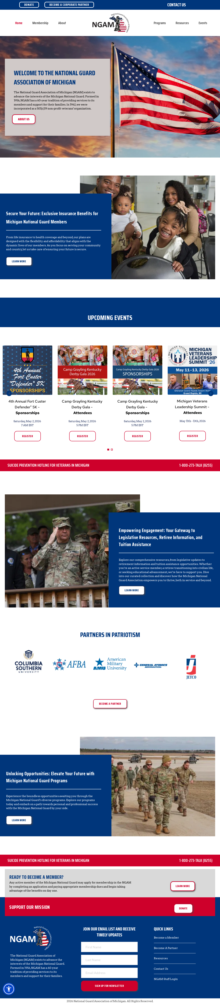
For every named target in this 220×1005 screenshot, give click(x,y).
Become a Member (166, 937)
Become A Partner (166, 948)
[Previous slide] (9, 393)
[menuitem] (18, 23)
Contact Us (176, 4)
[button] (9, 989)
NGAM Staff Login (166, 979)
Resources (161, 958)
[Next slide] (211, 393)
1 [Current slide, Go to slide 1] (108, 449)
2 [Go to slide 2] (112, 449)
